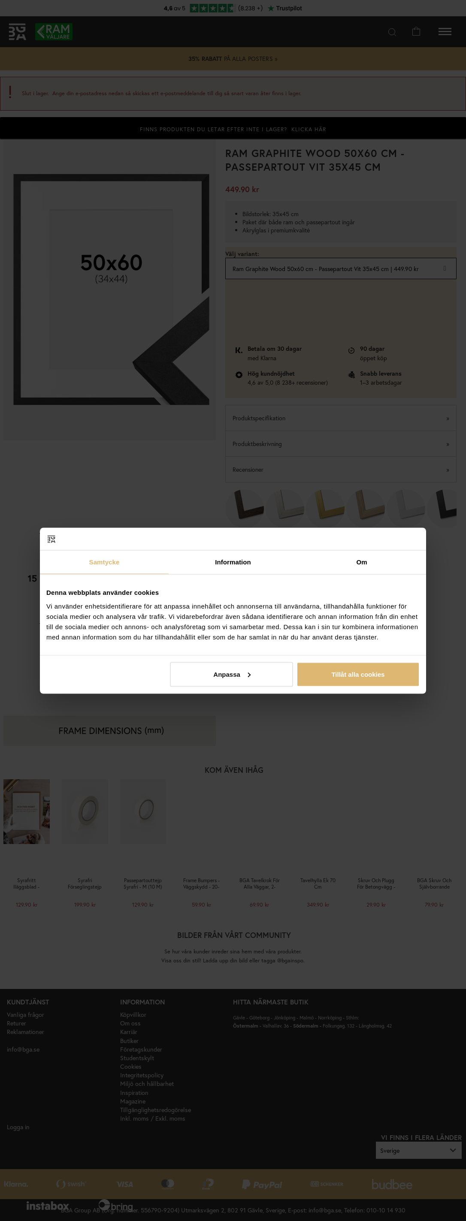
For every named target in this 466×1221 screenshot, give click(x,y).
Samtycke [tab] (104, 562)
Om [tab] (361, 562)
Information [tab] (233, 562)
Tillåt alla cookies (357, 674)
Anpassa (232, 674)
